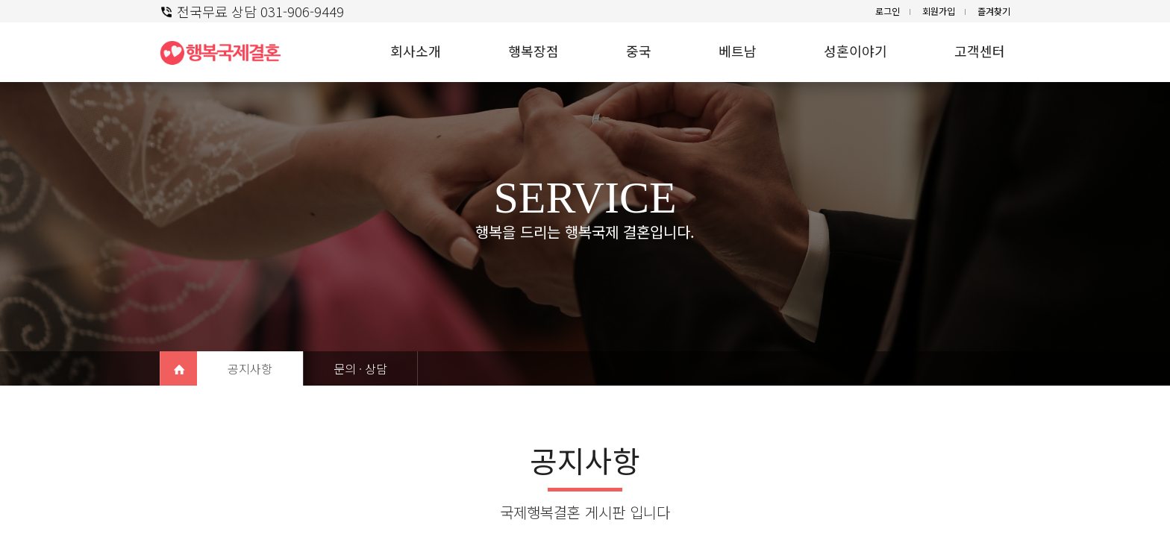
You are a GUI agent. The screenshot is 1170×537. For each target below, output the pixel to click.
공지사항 (250, 368)
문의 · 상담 (360, 368)
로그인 (887, 10)
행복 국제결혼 (227, 52)
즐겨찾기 (993, 10)
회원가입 (938, 10)
